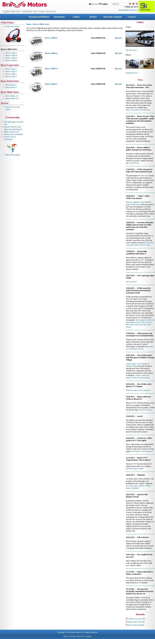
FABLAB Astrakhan (12, 154)
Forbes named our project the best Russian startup (137, 376)
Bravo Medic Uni (12, 98)
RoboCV (141, 260)
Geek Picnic (134, 163)
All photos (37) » (132, 73)
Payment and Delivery (39, 17)
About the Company (112, 17)
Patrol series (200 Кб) (135, 625)
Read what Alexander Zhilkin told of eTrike (140, 244)
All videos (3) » (131, 50)
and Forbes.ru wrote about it (142, 451)
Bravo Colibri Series (41, 24)
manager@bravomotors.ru (128, 10)
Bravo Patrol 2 (11, 85)
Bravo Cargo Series (10, 65)
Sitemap (72, 636)
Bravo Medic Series (10, 92)
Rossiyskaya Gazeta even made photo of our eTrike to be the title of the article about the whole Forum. (140, 323)
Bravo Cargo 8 (11, 76)
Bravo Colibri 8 (11, 60)
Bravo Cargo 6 (11, 74)
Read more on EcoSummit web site (139, 347)
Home (28, 24)
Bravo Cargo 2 (11, 69)
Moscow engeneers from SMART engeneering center (138, 203)
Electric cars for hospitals (13, 134)
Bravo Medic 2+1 (12, 96)
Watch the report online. (135, 468)
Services (4, 103)
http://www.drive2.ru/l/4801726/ (138, 110)
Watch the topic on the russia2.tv (138, 390)
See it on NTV (131, 282)
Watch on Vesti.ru (145, 410)
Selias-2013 (144, 175)
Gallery (76, 17)
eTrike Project (7, 22)
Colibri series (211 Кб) (135, 619)
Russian (93, 4)
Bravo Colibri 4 (11, 55)
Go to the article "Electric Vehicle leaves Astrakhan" (138, 487)
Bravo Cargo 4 (11, 71)
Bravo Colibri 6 (11, 58)
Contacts (132, 17)
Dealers (93, 17)
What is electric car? (11, 132)
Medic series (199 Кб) (135, 622)
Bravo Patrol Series (10, 81)
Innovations (59, 17)
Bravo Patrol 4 (11, 87)
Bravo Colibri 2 (11, 53)
